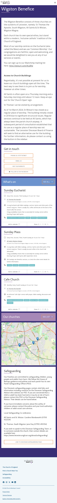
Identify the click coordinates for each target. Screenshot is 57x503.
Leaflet (44, 364)
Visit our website (18, 166)
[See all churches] (48, 317)
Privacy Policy (6, 492)
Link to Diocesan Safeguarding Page (28, 442)
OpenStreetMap (51, 364)
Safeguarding (7, 474)
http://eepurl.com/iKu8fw (21, 65)
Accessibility (7, 478)
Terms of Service (7, 495)
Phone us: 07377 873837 (19, 155)
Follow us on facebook (18, 172)
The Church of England (10, 467)
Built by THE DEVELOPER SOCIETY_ (12, 499)
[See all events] (48, 182)
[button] (19, 345)
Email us (19, 161)
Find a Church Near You (10, 471)
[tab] (14, 224)
